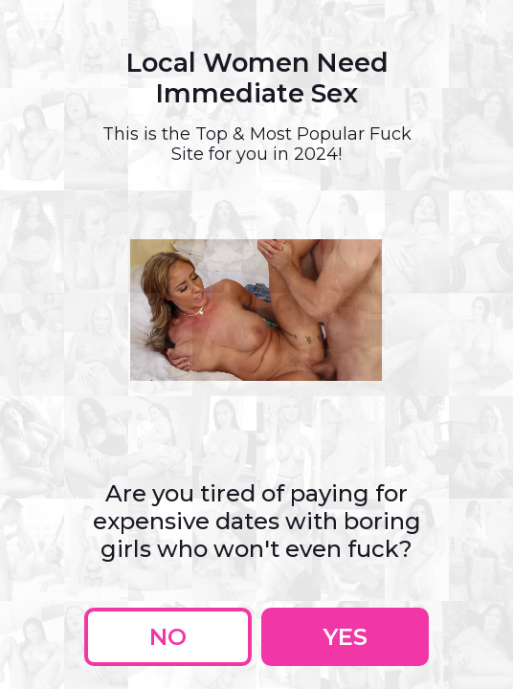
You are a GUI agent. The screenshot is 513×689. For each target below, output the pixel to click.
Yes (345, 637)
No (168, 637)
